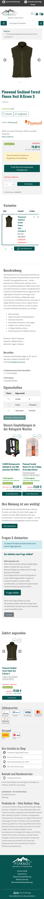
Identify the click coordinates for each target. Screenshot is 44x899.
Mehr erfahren (7, 137)
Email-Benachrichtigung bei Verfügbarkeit (22, 168)
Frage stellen (12, 592)
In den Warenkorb (24, 248)
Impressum (22, 874)
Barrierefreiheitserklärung (22, 882)
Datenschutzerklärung (22, 876)
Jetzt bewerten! (9, 526)
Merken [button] (9, 114)
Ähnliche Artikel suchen (14, 417)
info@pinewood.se (17, 362)
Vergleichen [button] (22, 114)
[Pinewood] (12, 122)
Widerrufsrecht (22, 879)
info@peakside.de (14, 778)
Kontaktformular (8, 794)
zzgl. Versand (36, 149)
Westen (7, 31)
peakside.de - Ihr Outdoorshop (22, 866)
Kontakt (9, 614)
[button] (22, 59)
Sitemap (5, 797)
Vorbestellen (12, 698)
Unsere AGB (22, 871)
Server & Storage (22, 893)
